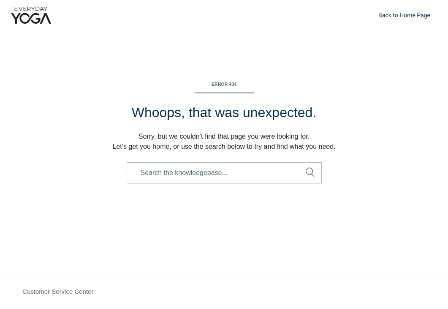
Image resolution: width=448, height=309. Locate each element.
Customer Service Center (57, 291)
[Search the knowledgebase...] (224, 172)
